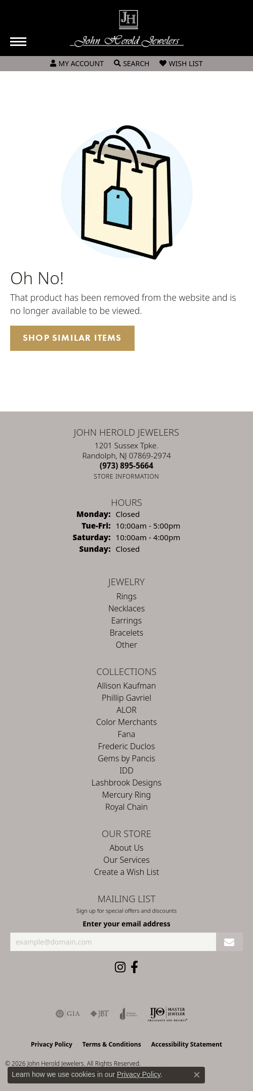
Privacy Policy (51, 1044)
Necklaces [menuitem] (126, 608)
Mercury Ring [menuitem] (126, 794)
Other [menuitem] (126, 644)
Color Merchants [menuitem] (126, 722)
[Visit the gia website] (68, 1013)
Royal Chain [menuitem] (126, 806)
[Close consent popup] (197, 1075)
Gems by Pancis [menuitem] (126, 758)
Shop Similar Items (72, 338)
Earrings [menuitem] (126, 620)
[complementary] (179, 1035)
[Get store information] (126, 476)
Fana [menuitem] (127, 734)
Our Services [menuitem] (126, 859)
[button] (77, 63)
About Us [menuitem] (127, 847)
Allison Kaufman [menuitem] (126, 685)
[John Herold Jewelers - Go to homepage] (127, 28)
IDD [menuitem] (126, 770)
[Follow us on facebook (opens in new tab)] (134, 967)
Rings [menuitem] (126, 596)
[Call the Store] (126, 465)
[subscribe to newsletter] (229, 941)
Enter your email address (126, 923)
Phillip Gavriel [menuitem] (126, 697)
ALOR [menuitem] (126, 709)
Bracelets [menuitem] (127, 632)
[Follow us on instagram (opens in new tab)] (120, 967)
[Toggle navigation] (18, 41)
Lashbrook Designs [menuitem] (126, 782)
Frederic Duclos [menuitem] (126, 746)
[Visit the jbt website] (99, 1013)
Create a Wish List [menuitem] (126, 871)
